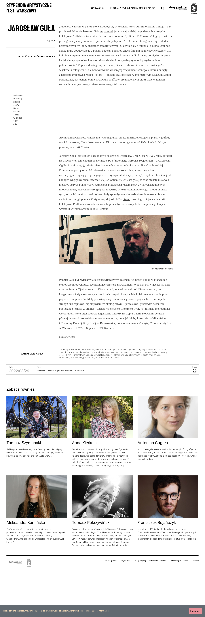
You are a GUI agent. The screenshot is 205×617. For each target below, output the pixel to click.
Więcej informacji (99, 611)
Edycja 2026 (97, 8)
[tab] (162, 8)
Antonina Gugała (153, 490)
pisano (126, 246)
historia (80, 418)
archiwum (41, 418)
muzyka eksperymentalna (64, 418)
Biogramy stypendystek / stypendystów (132, 8)
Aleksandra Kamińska (25, 570)
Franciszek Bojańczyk (157, 570)
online (49, 418)
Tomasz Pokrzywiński (91, 570)
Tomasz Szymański (23, 490)
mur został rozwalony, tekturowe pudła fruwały (119, 55)
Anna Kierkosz (85, 490)
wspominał (106, 31)
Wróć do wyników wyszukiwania (38, 56)
